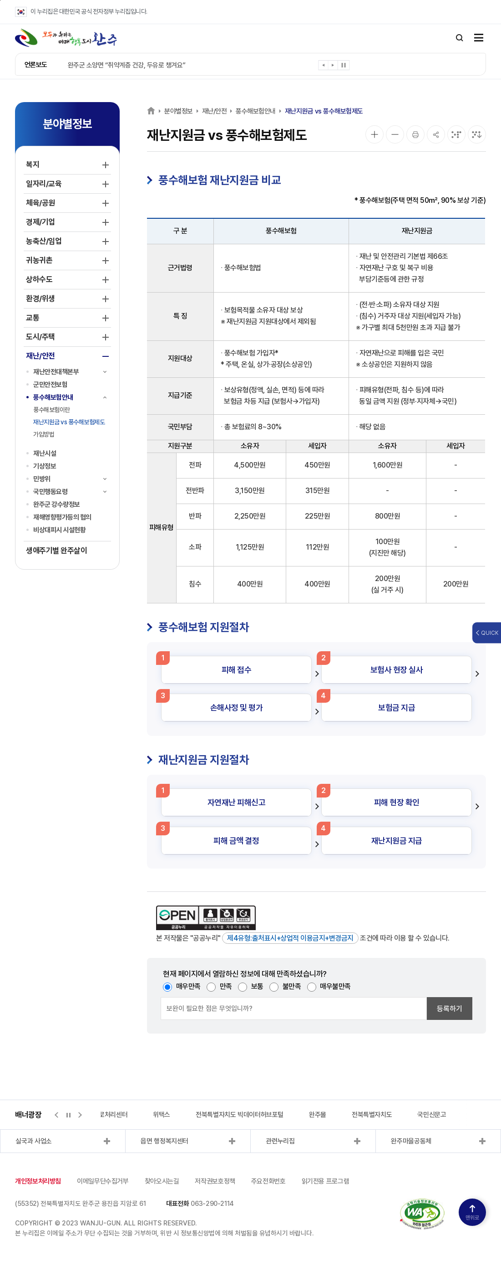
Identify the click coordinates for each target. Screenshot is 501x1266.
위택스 (161, 1115)
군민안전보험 (50, 385)
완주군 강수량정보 (56, 504)
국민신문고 (431, 1115)
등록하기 (449, 1008)
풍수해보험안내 (53, 397)
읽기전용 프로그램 (325, 1181)
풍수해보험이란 (51, 409)
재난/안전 (214, 111)
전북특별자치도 (372, 1115)
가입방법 (43, 434)
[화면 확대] (374, 134)
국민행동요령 (50, 492)
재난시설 (44, 453)
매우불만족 (335, 986)
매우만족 (188, 986)
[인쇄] (415, 134)
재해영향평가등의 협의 (62, 517)
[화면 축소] (395, 134)
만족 (226, 986)
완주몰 (317, 1115)
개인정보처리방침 (38, 1181)
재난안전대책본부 (56, 372)
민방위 (42, 479)
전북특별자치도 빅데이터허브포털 (239, 1115)
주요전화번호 (268, 1181)
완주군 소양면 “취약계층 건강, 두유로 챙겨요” (127, 65)
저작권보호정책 (215, 1181)
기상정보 (44, 466)
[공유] (436, 134)
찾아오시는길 (162, 1181)
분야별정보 (178, 111)
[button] (324, 67)
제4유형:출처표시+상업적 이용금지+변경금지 (290, 938)
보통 (257, 986)
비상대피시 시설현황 (59, 530)
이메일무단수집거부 (103, 1181)
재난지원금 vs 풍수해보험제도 (69, 422)
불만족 (292, 986)
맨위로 (472, 1213)
